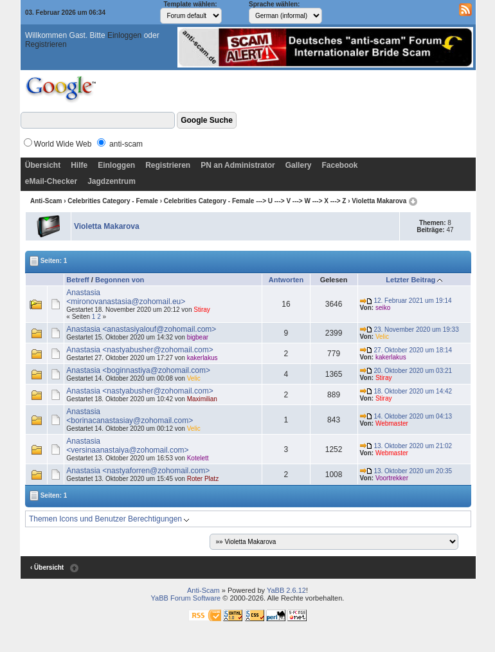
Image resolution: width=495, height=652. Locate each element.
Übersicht (42, 165)
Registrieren (46, 44)
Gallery (298, 165)
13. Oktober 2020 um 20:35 (406, 471)
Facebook (339, 165)
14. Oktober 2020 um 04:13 (406, 416)
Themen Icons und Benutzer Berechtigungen (109, 518)
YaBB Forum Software (186, 598)
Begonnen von (119, 280)
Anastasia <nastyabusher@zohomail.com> (139, 349)
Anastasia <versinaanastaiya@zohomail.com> (127, 446)
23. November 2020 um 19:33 (409, 329)
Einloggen (124, 35)
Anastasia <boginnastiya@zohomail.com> (138, 370)
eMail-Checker (51, 181)
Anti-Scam (46, 200)
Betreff (77, 280)
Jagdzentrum (111, 181)
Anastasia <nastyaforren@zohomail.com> (138, 470)
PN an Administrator (238, 165)
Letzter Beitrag (410, 280)
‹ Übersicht (47, 567)
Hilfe (79, 165)
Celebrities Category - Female (113, 200)
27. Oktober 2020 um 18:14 (406, 350)
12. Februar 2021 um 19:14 (406, 300)
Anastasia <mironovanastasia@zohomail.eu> (125, 297)
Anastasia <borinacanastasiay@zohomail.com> (129, 416)
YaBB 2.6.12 (286, 590)
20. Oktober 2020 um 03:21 (406, 370)
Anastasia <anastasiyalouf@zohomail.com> (141, 329)
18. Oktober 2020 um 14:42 (406, 391)
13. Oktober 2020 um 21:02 (406, 445)
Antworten (286, 280)
